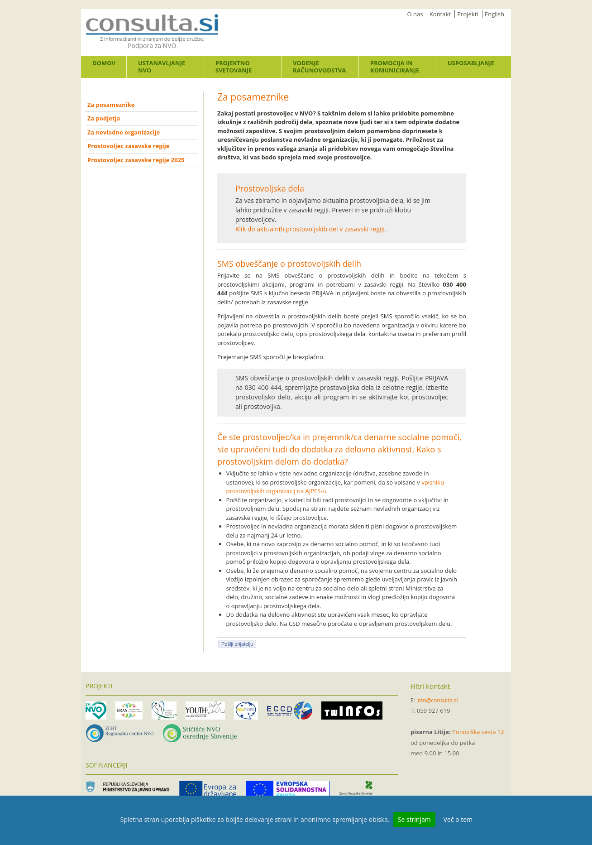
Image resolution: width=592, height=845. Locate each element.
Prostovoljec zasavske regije (128, 146)
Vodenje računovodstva (319, 66)
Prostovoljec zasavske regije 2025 (136, 160)
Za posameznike (110, 105)
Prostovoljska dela (269, 188)
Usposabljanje (471, 63)
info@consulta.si (437, 700)
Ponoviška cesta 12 (478, 732)
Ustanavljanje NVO (161, 66)
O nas (415, 14)
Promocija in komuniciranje (394, 66)
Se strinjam (414, 819)
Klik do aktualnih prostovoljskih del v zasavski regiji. (310, 229)
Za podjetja (103, 118)
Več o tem (458, 819)
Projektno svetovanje (233, 66)
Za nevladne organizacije (123, 132)
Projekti (467, 14)
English (494, 14)
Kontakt (440, 14)
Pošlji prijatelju (237, 644)
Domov (103, 63)
